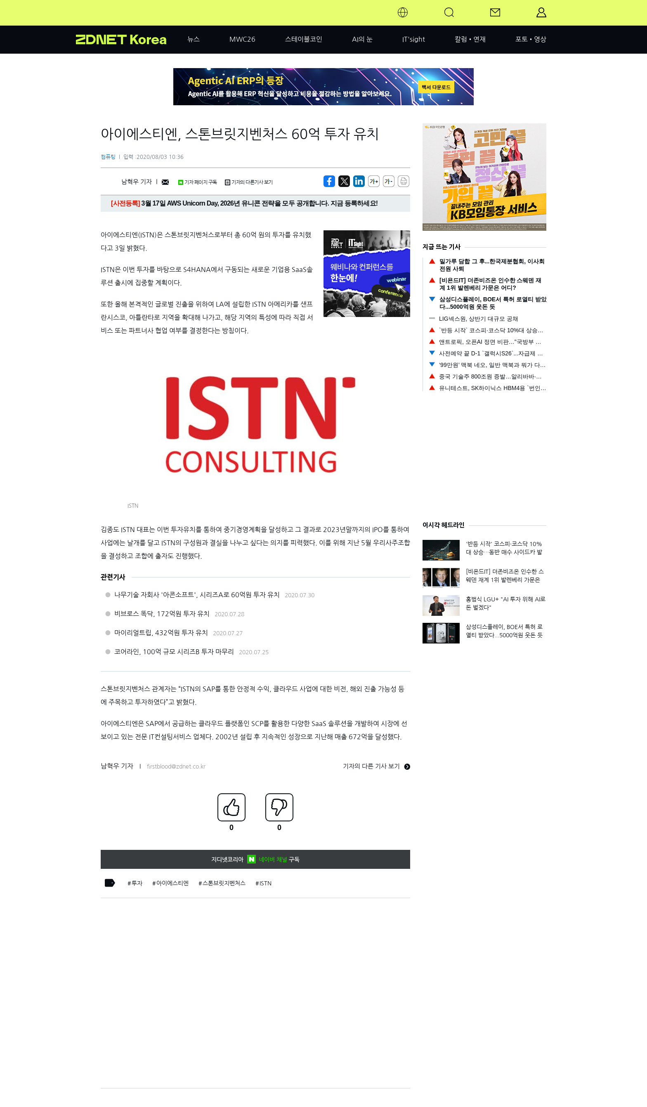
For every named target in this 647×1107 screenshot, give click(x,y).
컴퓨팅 (108, 157)
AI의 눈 (362, 39)
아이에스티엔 (172, 883)
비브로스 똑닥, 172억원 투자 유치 (162, 613)
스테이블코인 (303, 39)
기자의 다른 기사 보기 (376, 766)
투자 (137, 883)
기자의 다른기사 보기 (249, 182)
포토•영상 (530, 39)
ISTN (266, 883)
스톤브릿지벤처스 (224, 883)
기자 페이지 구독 (197, 182)
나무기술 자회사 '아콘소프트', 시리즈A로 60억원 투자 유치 (197, 594)
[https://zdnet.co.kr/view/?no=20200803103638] (329, 181)
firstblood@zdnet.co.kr (176, 766)
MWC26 (242, 39)
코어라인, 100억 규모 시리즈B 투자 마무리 (174, 651)
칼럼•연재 (470, 39)
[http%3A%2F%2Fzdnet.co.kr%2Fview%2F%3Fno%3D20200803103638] (359, 181)
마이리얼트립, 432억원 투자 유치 (161, 632)
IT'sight (413, 39)
